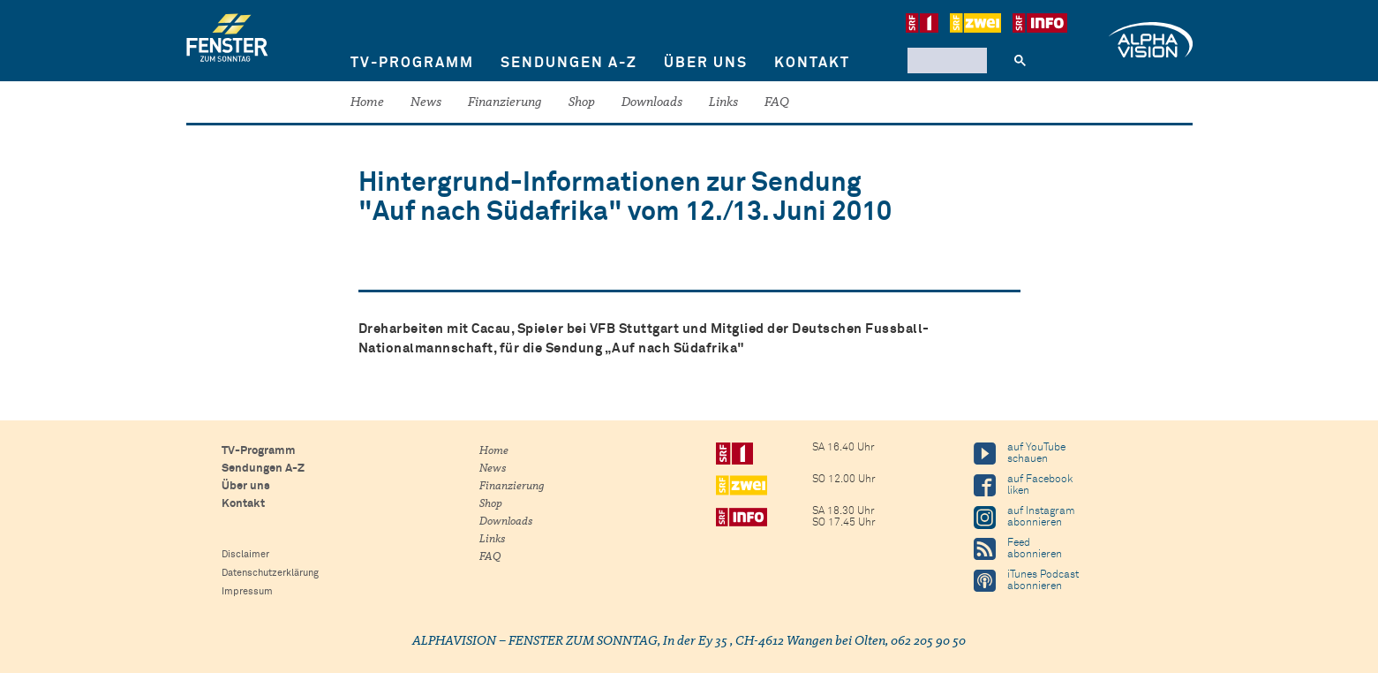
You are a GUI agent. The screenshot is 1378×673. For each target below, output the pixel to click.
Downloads (651, 103)
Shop (582, 103)
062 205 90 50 (928, 641)
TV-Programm (412, 63)
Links (723, 103)
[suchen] (945, 60)
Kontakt (812, 63)
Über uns (706, 63)
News (425, 103)
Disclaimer (245, 554)
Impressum (247, 591)
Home (367, 103)
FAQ (776, 103)
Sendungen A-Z (569, 63)
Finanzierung (505, 103)
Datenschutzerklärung (270, 573)
